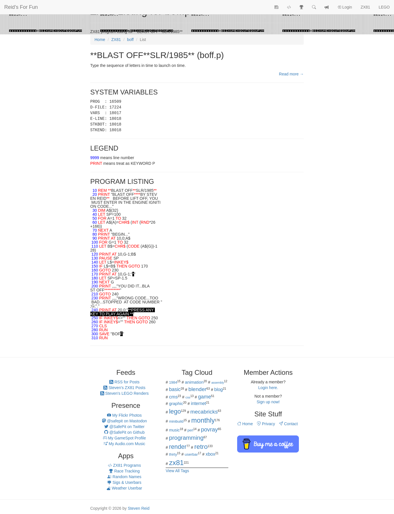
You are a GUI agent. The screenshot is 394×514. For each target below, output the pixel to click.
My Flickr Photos (124, 415)
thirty (173, 454)
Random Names (124, 476)
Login (344, 7)
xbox (210, 454)
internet (198, 403)
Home (245, 424)
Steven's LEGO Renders (124, 393)
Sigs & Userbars (124, 482)
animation (194, 382)
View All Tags (177, 470)
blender (197, 389)
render (177, 446)
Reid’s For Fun (21, 7)
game (204, 397)
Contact (288, 424)
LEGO (384, 7)
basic (175, 389)
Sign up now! (268, 402)
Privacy (266, 424)
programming (186, 437)
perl (190, 430)
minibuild (176, 421)
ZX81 (365, 7)
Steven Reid (138, 508)
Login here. (268, 387)
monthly (203, 420)
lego (175, 411)
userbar (191, 454)
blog (218, 389)
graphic (176, 403)
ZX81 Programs (124, 465)
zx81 (176, 462)
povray (209, 429)
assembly (217, 382)
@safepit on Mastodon (124, 421)
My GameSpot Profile (124, 438)
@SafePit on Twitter (124, 426)
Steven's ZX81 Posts (124, 387)
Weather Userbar (124, 488)
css (187, 397)
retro (201, 446)
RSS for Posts (124, 382)
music (174, 430)
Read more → (291, 74)
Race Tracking (124, 471)
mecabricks (204, 412)
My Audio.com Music (124, 443)
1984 (173, 382)
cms (173, 397)
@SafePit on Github (124, 432)
